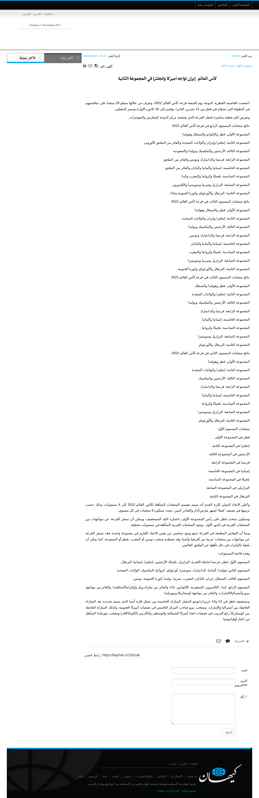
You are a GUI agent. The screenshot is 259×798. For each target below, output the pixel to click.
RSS (81, 776)
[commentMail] (203, 682)
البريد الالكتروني (240, 683)
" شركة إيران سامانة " (168, 790)
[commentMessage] (203, 709)
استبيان (128, 776)
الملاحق (162, 776)
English (48, 13)
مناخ (104, 776)
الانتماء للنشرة (145, 776)
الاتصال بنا (177, 776)
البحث (115, 776)
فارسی (26, 13)
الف (102, 66)
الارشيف (93, 776)
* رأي (243, 696)
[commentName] (203, 670)
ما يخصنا (192, 776)
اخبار (223, 65)
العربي (37, 13)
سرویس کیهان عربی (240, 65)
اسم (244, 670)
